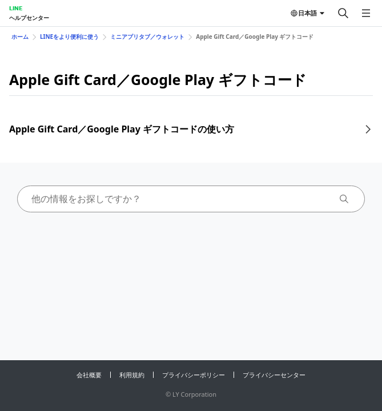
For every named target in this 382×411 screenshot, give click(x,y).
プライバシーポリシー (193, 374)
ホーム (20, 37)
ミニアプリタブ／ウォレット (147, 37)
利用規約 (131, 374)
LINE (15, 8)
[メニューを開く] (366, 13)
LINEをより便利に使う (69, 37)
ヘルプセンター (29, 18)
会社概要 (89, 374)
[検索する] (343, 13)
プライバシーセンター (274, 374)
